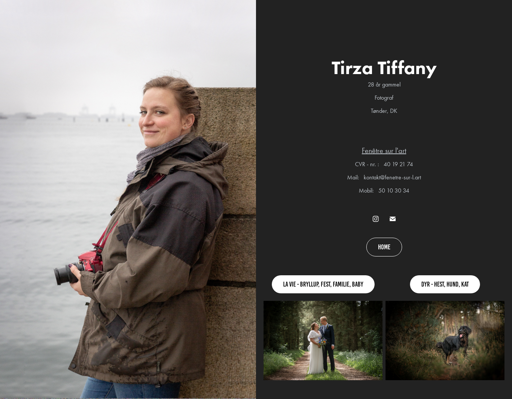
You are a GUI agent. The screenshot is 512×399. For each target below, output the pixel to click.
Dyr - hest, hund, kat (445, 284)
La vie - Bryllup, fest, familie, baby (323, 284)
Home (384, 247)
